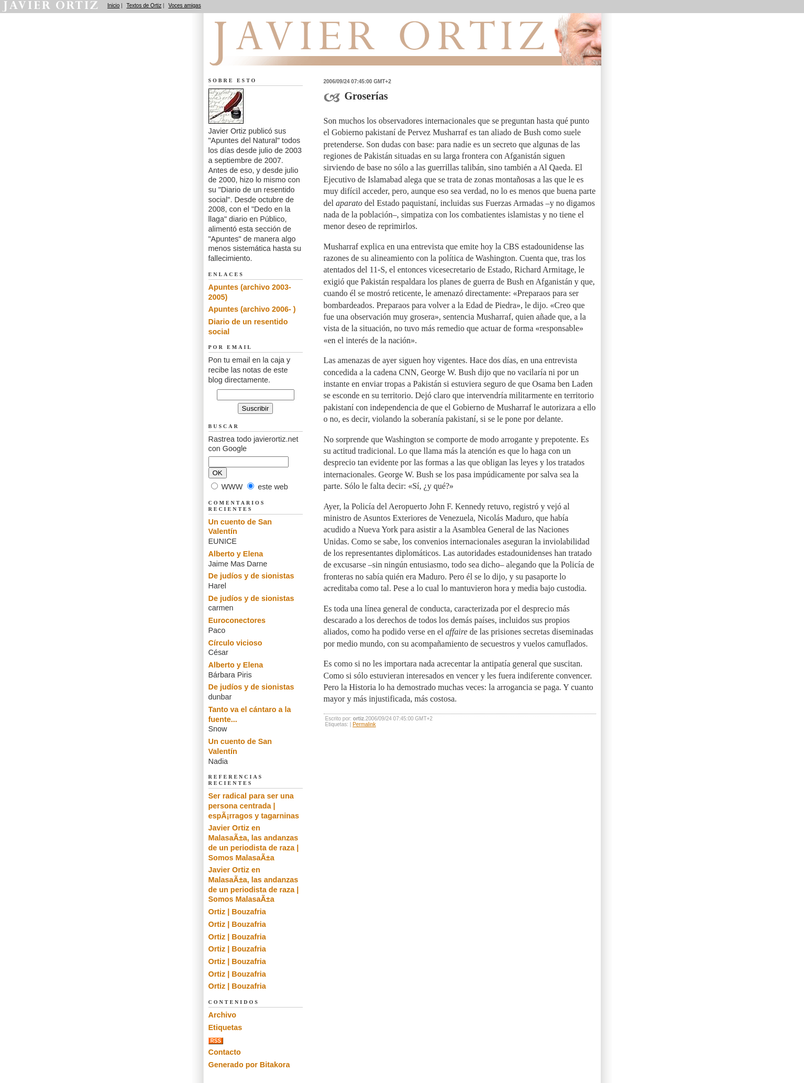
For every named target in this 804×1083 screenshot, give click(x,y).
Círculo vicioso (235, 643)
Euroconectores (237, 620)
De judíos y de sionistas (251, 576)
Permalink (364, 724)
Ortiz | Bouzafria (237, 911)
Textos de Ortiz (144, 5)
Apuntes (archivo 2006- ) (252, 309)
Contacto (224, 1052)
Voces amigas (184, 5)
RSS (216, 1041)
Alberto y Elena (235, 554)
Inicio (113, 5)
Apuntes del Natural (267, 52)
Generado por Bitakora (249, 1064)
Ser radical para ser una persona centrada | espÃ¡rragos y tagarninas (254, 805)
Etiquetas (225, 1027)
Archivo (222, 1015)
